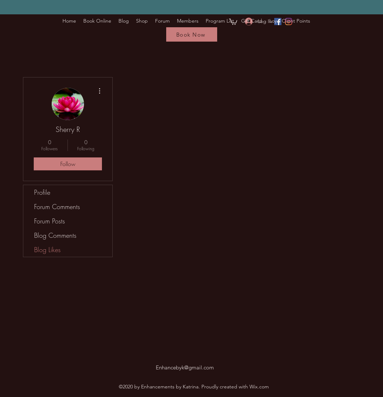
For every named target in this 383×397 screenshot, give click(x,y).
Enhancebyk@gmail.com (185, 367)
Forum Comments (57, 206)
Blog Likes (47, 249)
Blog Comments (55, 235)
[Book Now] (191, 34)
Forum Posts (49, 221)
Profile (42, 192)
